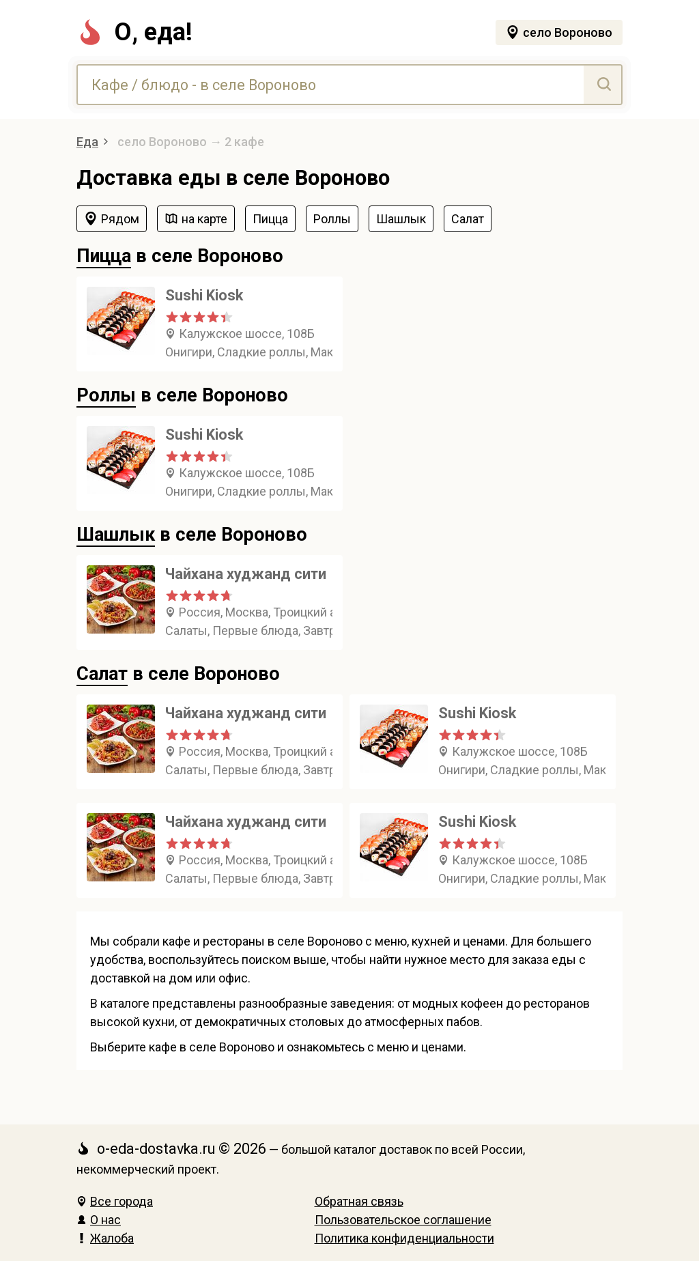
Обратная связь (359, 1201)
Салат (102, 674)
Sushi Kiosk (204, 295)
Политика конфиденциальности (404, 1238)
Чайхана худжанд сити (245, 573)
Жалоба (105, 1238)
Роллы (106, 395)
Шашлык (115, 535)
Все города (114, 1201)
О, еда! (134, 32)
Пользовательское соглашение (403, 1220)
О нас (98, 1220)
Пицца (103, 256)
